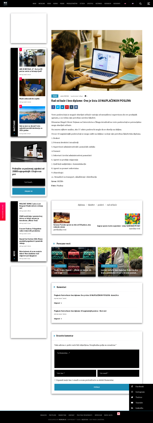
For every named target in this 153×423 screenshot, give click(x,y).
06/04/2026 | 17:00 (25, 233)
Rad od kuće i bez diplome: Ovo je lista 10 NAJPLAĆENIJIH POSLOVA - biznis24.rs (90, 295)
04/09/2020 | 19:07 (60, 298)
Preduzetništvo (109, 266)
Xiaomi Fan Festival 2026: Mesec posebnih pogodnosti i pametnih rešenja (31, 241)
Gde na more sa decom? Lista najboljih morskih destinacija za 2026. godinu (30, 128)
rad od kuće (112, 205)
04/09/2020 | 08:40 (77, 96)
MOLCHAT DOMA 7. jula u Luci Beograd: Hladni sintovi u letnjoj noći (31, 206)
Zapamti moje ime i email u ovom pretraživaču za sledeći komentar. (85, 380)
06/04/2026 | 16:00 (25, 246)
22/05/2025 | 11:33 (124, 266)
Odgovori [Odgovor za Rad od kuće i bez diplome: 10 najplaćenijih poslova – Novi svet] (57, 319)
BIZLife (66, 96)
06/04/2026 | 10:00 (25, 102)
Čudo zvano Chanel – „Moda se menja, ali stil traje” (72, 271)
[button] (96, 168)
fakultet (91, 205)
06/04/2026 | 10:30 (25, 74)
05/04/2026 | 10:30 (25, 133)
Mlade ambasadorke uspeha (29, 99)
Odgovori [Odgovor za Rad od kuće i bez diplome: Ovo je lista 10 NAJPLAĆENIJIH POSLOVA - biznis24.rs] (57, 303)
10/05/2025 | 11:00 (73, 266)
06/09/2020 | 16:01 (60, 314)
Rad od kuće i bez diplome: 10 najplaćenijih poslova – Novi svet (84, 311)
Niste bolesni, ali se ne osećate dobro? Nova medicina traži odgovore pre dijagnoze (30, 253)
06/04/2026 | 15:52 (24, 258)
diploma (81, 205)
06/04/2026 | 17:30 (25, 223)
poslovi (101, 205)
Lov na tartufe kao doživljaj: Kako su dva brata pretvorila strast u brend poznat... (119, 271)
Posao (55, 96)
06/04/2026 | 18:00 (25, 211)
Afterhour (60, 266)
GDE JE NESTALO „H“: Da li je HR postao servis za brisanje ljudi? (30, 70)
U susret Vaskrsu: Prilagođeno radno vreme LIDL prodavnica (30, 229)
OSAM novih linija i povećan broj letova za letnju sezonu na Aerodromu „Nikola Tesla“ (30, 218)
